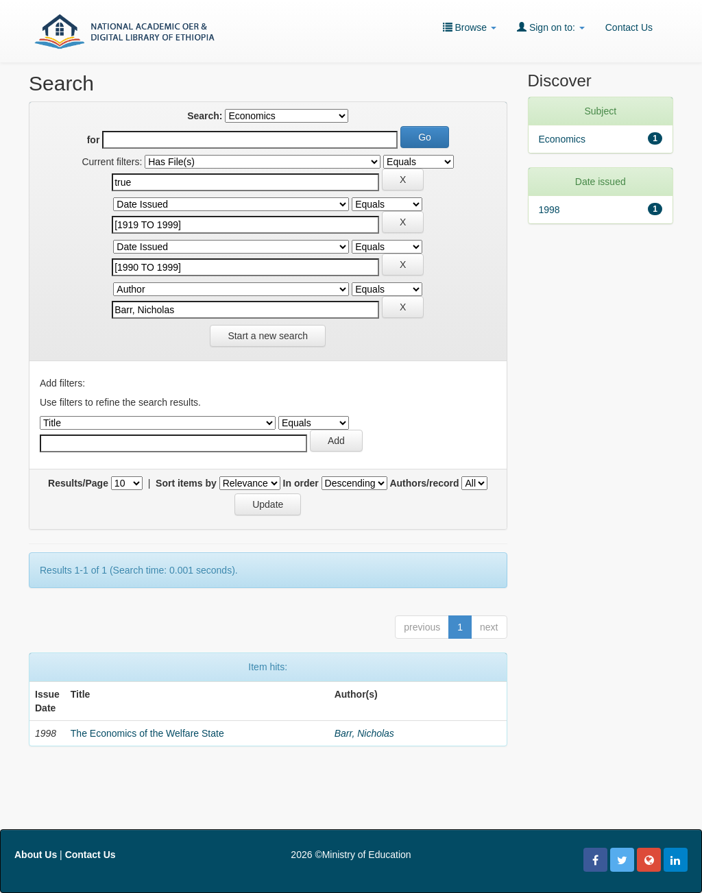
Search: (204, 115)
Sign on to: (551, 27)
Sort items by (186, 483)
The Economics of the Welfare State (147, 733)
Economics (562, 139)
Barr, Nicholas (364, 733)
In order (301, 483)
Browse (469, 27)
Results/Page (78, 483)
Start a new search (268, 335)
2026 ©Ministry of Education (351, 854)
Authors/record (424, 483)
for (93, 139)
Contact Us (629, 27)
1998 (549, 209)
